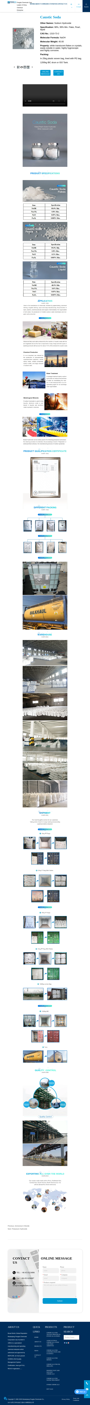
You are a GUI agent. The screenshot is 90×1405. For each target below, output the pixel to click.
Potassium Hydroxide (19, 1229)
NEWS (54, 4)
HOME (32, 4)
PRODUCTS (47, 4)
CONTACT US (62, 4)
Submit (60, 1301)
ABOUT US (39, 4)
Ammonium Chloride (22, 1226)
